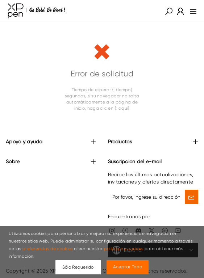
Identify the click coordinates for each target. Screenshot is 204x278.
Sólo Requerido (78, 267)
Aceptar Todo (127, 266)
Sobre (51, 162)
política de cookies (123, 248)
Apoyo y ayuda (51, 142)
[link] (36, 11)
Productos (153, 142)
